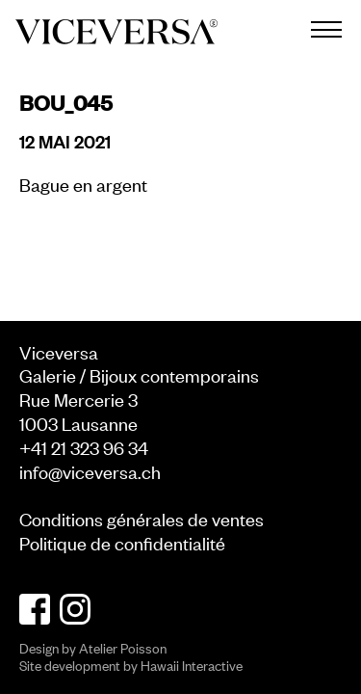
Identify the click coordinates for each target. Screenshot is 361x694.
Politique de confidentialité (122, 542)
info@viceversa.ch (90, 471)
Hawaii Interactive (192, 664)
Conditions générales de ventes (141, 518)
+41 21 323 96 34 (83, 447)
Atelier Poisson (123, 647)
